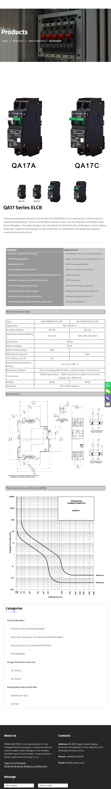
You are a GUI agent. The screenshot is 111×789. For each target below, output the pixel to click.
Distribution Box (19, 695)
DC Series (16, 678)
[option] (55, 128)
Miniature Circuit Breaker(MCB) (27, 628)
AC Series (16, 670)
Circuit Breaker (36, 41)
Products (18, 41)
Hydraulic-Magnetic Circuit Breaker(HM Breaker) (37, 637)
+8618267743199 (75, 756)
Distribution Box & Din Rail (22, 687)
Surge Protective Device (21, 662)
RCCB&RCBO (18, 653)
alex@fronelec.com (74, 763)
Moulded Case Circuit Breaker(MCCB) (31, 645)
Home (5, 41)
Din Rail (15, 704)
